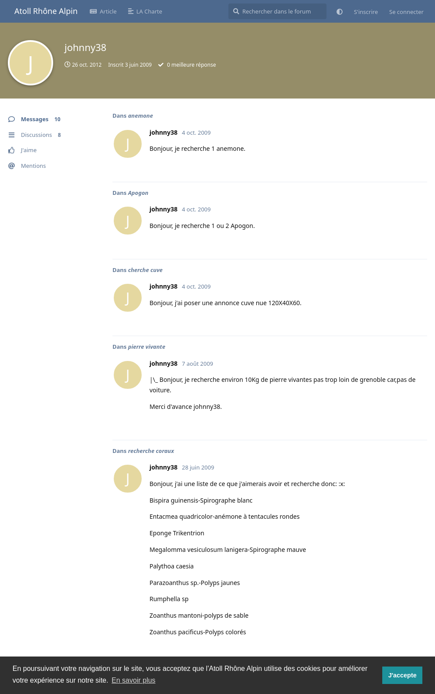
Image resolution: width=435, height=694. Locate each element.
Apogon (138, 193)
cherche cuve (145, 270)
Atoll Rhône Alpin (46, 11)
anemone (140, 115)
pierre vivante (147, 346)
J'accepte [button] (402, 675)
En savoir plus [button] (134, 680)
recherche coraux (151, 451)
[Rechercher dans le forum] (277, 11)
